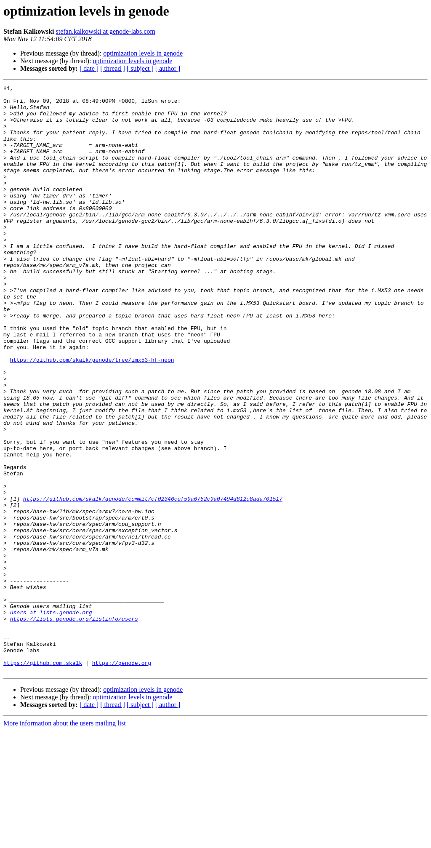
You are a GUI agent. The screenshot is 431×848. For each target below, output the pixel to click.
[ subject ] (140, 68)
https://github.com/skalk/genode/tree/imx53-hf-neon (92, 415)
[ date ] (89, 68)
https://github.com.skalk (42, 779)
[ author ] (168, 68)
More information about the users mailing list (64, 840)
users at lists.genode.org (51, 718)
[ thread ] (112, 68)
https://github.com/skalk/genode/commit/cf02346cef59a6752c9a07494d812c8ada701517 (152, 582)
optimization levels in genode (143, 53)
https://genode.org (121, 779)
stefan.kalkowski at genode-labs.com (105, 31)
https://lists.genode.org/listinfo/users (74, 726)
